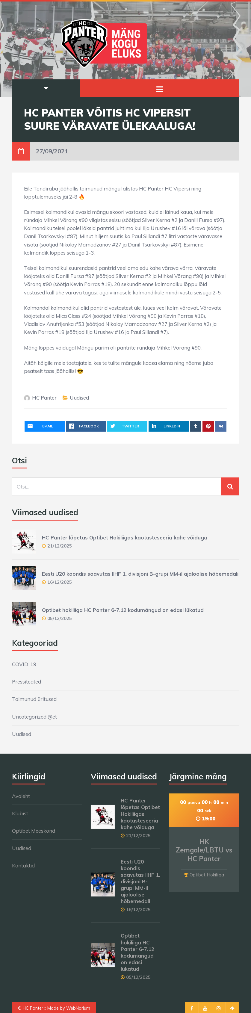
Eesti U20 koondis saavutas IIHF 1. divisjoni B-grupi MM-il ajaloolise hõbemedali (140, 574)
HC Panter (44, 397)
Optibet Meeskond (33, 830)
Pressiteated (26, 681)
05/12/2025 (59, 618)
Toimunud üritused (34, 699)
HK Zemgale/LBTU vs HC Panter (204, 850)
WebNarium (78, 1008)
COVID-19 (24, 664)
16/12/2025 (59, 582)
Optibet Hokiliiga (207, 875)
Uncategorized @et (34, 716)
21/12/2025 (59, 546)
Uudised (79, 397)
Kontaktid (23, 865)
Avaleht (21, 796)
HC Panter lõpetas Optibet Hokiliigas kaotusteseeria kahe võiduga (124, 537)
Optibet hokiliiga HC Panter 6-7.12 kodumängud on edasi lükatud (123, 610)
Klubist (20, 813)
